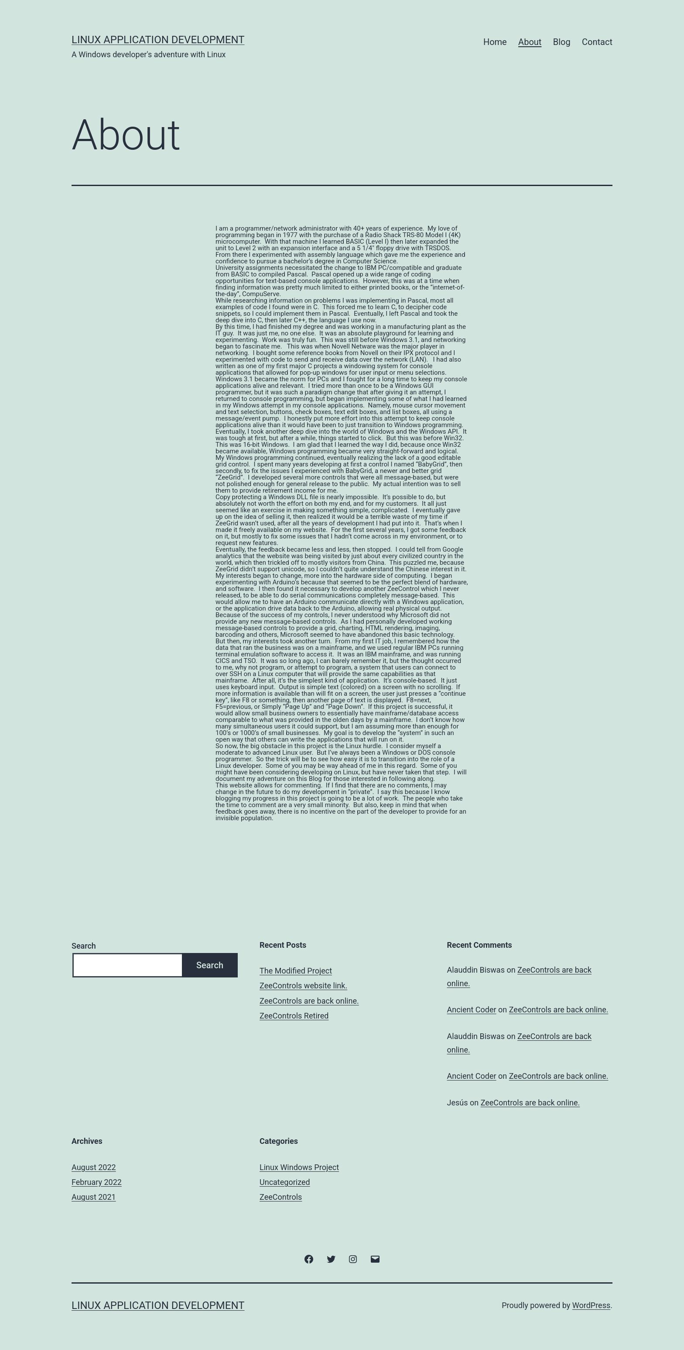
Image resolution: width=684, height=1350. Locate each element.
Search (84, 945)
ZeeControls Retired (294, 1015)
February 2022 (97, 1182)
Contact (597, 42)
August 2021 (94, 1197)
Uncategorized (285, 1182)
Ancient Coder (471, 1009)
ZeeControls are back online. (309, 1000)
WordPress (591, 1305)
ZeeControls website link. (303, 985)
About (529, 42)
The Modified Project (296, 970)
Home (495, 42)
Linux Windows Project (299, 1167)
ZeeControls (281, 1197)
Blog (562, 42)
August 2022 (94, 1167)
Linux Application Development (158, 40)
